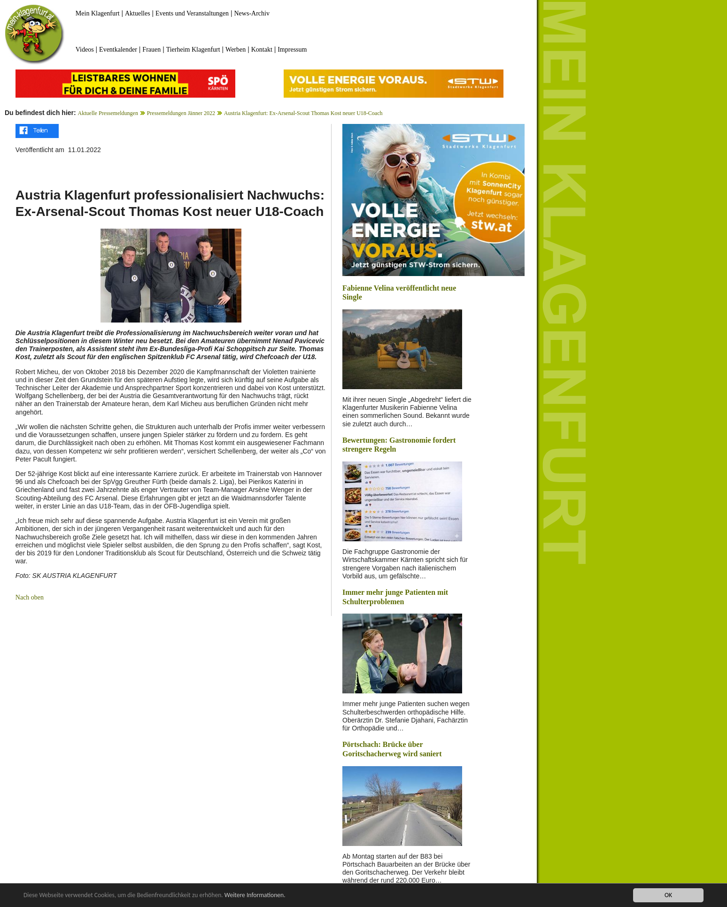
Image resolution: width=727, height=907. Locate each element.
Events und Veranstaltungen (192, 13)
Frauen (151, 49)
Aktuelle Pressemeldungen (108, 113)
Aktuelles (137, 13)
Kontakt (261, 49)
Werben (235, 49)
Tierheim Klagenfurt (193, 49)
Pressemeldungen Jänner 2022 (181, 113)
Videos (85, 49)
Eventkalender (118, 49)
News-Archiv (252, 13)
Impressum (292, 49)
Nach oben (29, 597)
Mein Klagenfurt (98, 13)
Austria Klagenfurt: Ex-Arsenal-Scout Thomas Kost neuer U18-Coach (303, 113)
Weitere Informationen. (255, 895)
